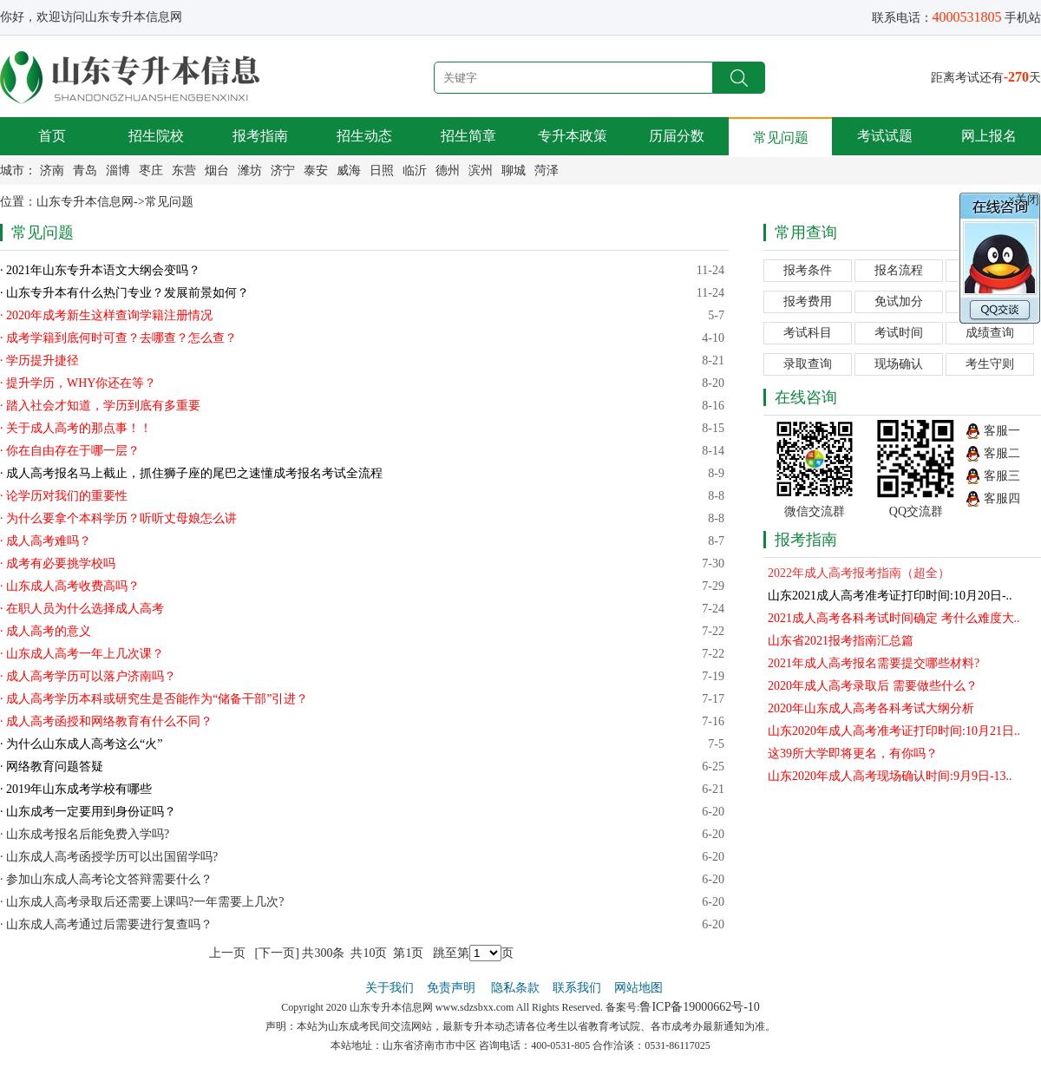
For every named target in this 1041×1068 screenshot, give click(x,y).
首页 (52, 135)
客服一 (1002, 430)
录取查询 (807, 363)
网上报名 (989, 135)
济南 (52, 170)
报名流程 (898, 270)
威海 (349, 170)
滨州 (480, 170)
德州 (447, 170)
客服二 (1002, 453)
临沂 (415, 170)
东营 (184, 170)
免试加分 (898, 301)
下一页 (277, 953)
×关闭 (1023, 199)
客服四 (1002, 498)
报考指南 (260, 135)
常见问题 (781, 137)
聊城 (513, 170)
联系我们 (577, 987)
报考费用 (807, 301)
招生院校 (156, 135)
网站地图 (638, 987)
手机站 (1023, 17)
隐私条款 (515, 987)
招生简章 (468, 135)
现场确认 (898, 363)
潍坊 (250, 170)
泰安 (316, 170)
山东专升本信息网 (85, 201)
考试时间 (898, 332)
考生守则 (990, 363)
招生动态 (364, 135)
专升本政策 (572, 135)
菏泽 (546, 170)
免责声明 (453, 987)
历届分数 (676, 135)
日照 (382, 170)
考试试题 (885, 135)
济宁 (283, 170)
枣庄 (151, 170)
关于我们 (389, 987)
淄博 (118, 170)
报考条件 (807, 270)
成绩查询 (990, 332)
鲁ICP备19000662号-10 (699, 1006)
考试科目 (807, 332)
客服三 (1002, 475)
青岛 (85, 170)
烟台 (217, 170)
